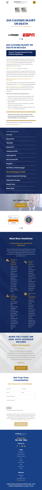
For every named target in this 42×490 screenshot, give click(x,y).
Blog (21, 464)
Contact (21, 468)
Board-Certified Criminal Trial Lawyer (14, 86)
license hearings (11, 108)
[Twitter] (19, 446)
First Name (9, 389)
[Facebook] (17, 446)
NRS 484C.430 (9, 62)
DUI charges (19, 84)
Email (23, 392)
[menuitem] (21, 135)
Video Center (21, 466)
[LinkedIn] (24, 446)
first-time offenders (13, 68)
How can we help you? (11, 400)
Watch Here (21, 205)
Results (21, 460)
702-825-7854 (21, 440)
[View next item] (22, 39)
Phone (8, 392)
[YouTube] (22, 446)
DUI (21, 458)
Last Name (24, 389)
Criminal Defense (21, 454)
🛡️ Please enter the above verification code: (15, 410)
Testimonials (21, 462)
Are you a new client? (11, 396)
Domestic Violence (21, 456)
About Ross (21, 452)
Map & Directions (21, 480)
